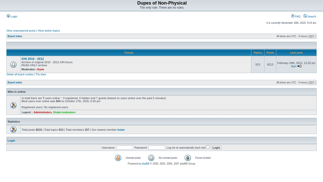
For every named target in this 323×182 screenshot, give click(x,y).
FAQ (296, 16)
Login (12, 16)
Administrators (42, 112)
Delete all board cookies (20, 74)
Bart (293, 66)
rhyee (40, 69)
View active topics (49, 30)
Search (310, 16)
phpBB (145, 163)
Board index (15, 36)
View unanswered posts (21, 30)
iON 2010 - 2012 (32, 59)
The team (41, 74)
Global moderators (64, 112)
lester (121, 129)
